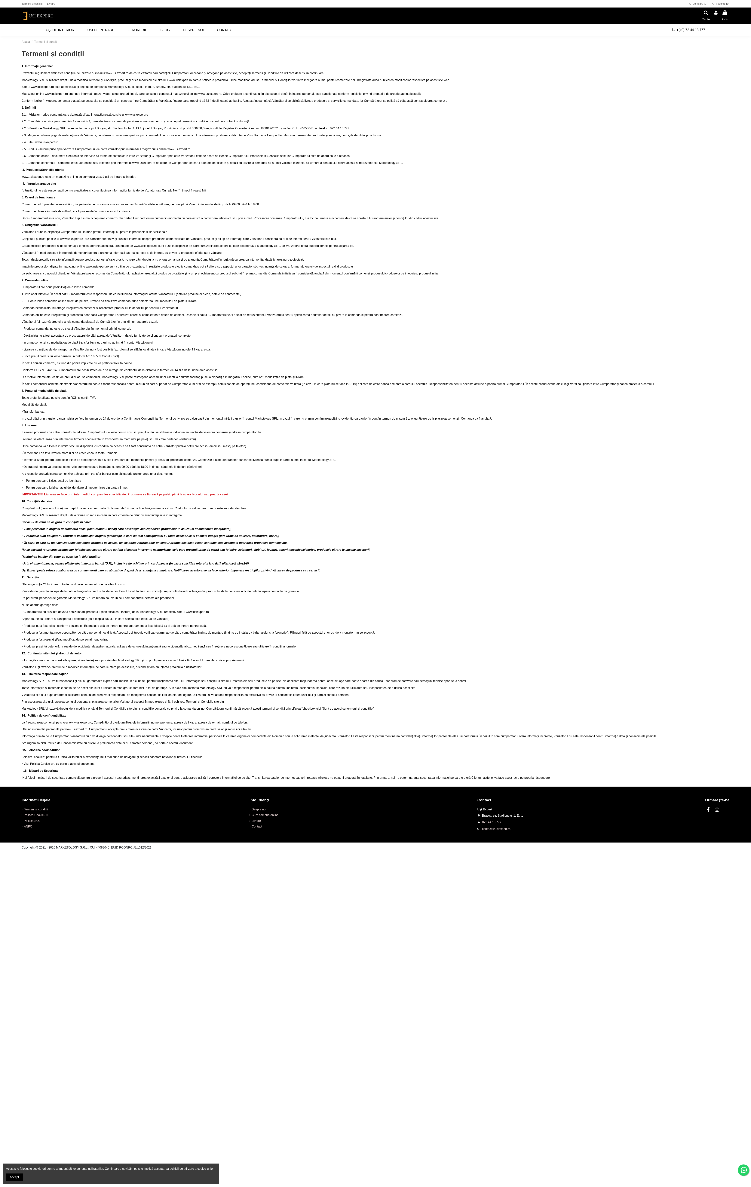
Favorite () (720, 3)
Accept (14, 1177)
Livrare (51, 3)
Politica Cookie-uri (36, 815)
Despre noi (259, 809)
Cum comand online (265, 815)
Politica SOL (32, 820)
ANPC (28, 826)
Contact (257, 826)
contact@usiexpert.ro (496, 829)
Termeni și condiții (32, 3)
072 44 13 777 (491, 822)
